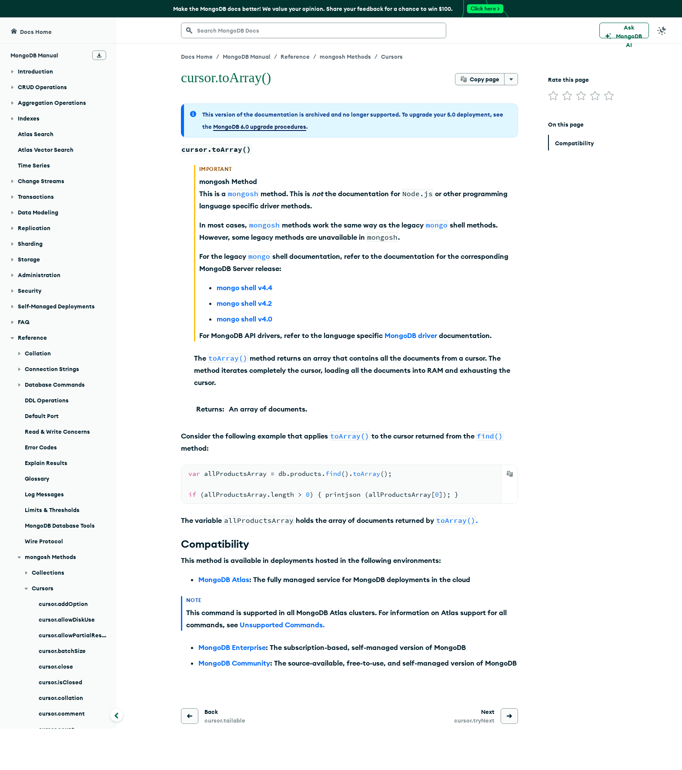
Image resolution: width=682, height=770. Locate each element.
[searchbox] (313, 30)
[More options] (511, 79)
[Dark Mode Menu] (662, 30)
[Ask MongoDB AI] (624, 30)
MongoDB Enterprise (232, 647)
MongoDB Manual (247, 56)
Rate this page (568, 79)
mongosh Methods (345, 56)
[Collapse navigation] (117, 715)
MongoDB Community (234, 663)
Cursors (392, 56)
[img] (553, 95)
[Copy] (510, 474)
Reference (295, 56)
